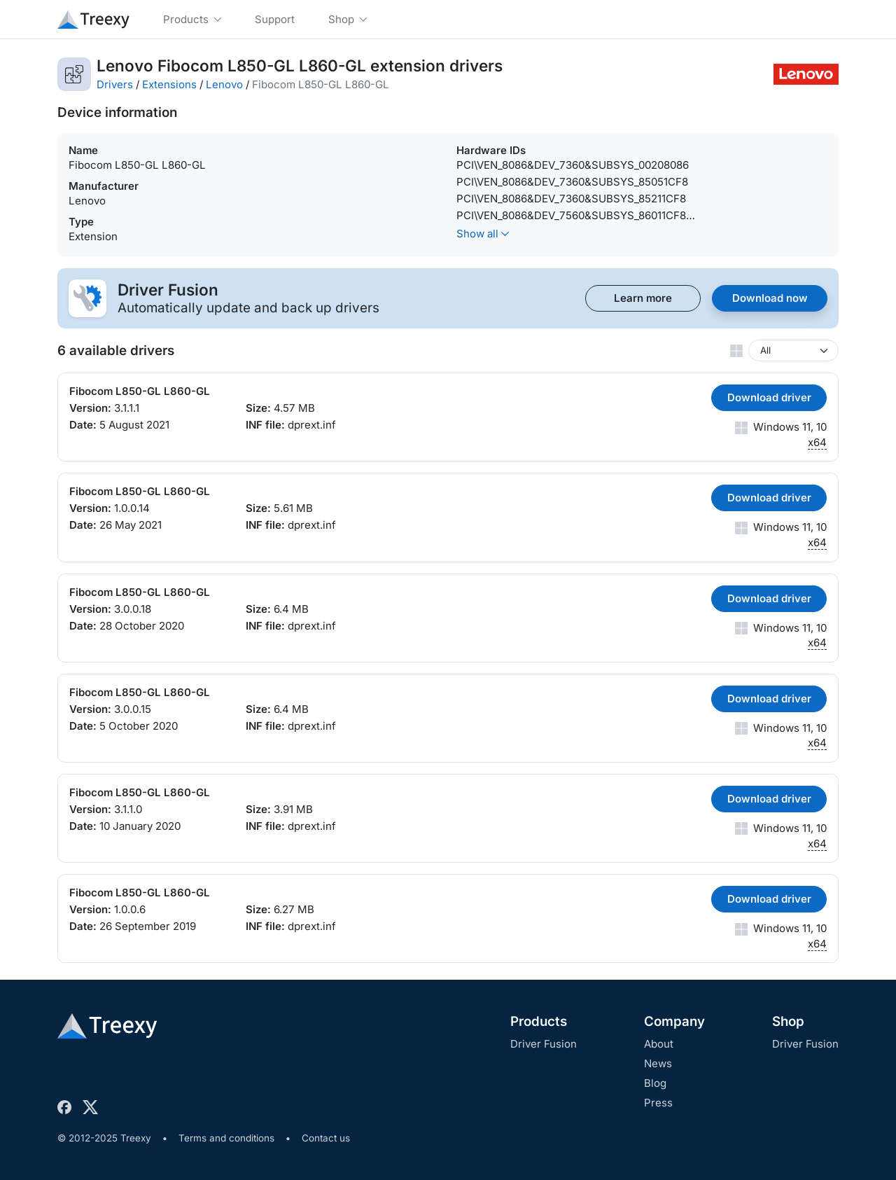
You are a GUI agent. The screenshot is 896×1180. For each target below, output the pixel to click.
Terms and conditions (226, 1138)
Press (658, 1102)
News (658, 1063)
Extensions (169, 84)
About (658, 1043)
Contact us (326, 1138)
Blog (655, 1083)
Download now (770, 298)
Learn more (643, 298)
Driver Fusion (543, 1043)
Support (275, 19)
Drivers (115, 84)
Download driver (769, 397)
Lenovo (224, 84)
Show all (482, 233)
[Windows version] (793, 350)
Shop (788, 1021)
